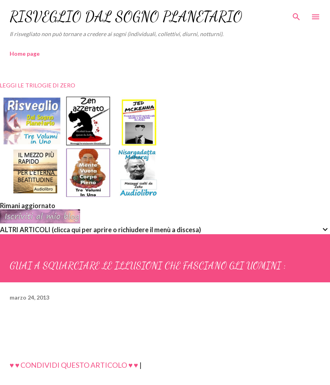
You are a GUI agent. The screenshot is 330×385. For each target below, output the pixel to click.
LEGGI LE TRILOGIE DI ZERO (37, 85)
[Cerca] (296, 14)
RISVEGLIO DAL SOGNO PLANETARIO (126, 16)
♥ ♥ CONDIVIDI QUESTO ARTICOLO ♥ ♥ (74, 365)
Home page (25, 53)
